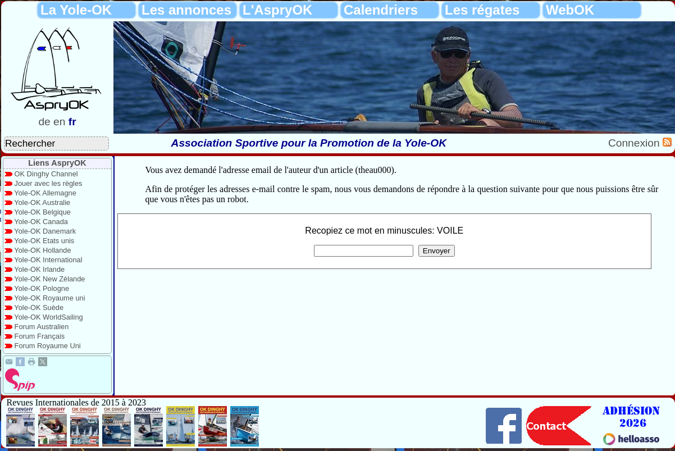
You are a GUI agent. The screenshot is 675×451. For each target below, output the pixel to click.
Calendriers (381, 9)
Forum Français (40, 336)
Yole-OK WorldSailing (48, 317)
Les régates (482, 9)
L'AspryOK (277, 9)
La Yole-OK (76, 9)
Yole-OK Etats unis (44, 240)
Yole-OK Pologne (41, 288)
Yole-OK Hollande (42, 250)
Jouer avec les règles (49, 183)
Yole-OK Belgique (42, 212)
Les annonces (186, 9)
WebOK (570, 9)
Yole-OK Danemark (45, 231)
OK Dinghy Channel (46, 174)
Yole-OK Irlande (39, 269)
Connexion (635, 143)
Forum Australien (42, 326)
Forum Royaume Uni (48, 345)
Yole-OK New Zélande (49, 279)
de (44, 121)
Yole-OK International (48, 260)
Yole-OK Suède (38, 307)
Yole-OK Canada (41, 221)
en (59, 121)
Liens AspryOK (57, 162)
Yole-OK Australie (42, 202)
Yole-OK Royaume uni (49, 298)
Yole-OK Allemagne (45, 193)
